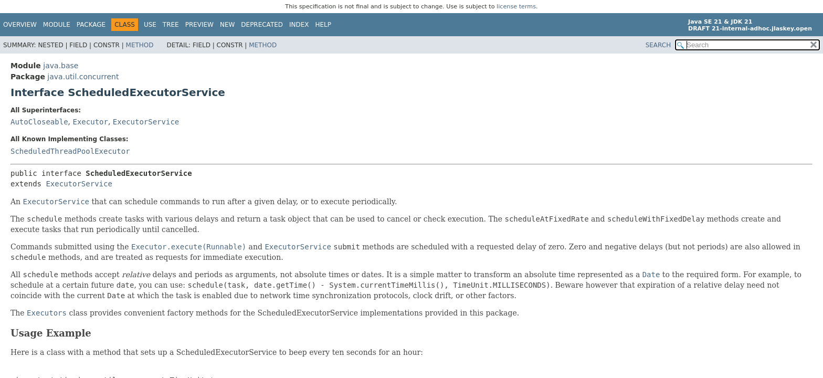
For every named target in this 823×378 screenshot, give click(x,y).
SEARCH (658, 45)
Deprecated (262, 24)
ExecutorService (146, 122)
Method (140, 45)
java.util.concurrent (83, 76)
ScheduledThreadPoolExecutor (70, 151)
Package (91, 24)
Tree (171, 24)
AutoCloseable (39, 122)
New (227, 24)
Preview (199, 24)
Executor (90, 122)
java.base (60, 65)
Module (56, 24)
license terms (516, 6)
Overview (20, 24)
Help (323, 24)
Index (299, 24)
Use (150, 24)
